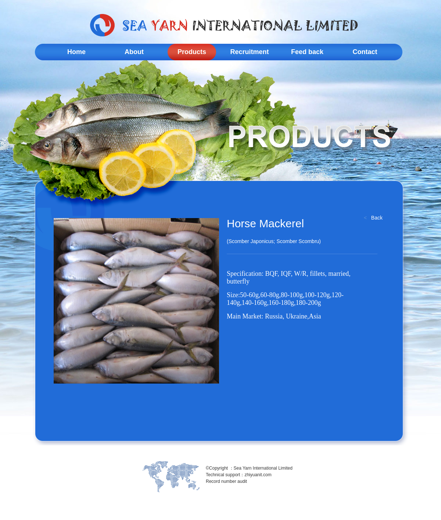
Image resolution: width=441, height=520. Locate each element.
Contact (365, 52)
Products (192, 52)
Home (76, 52)
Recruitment (249, 52)
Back (377, 218)
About (134, 52)
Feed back (307, 52)
